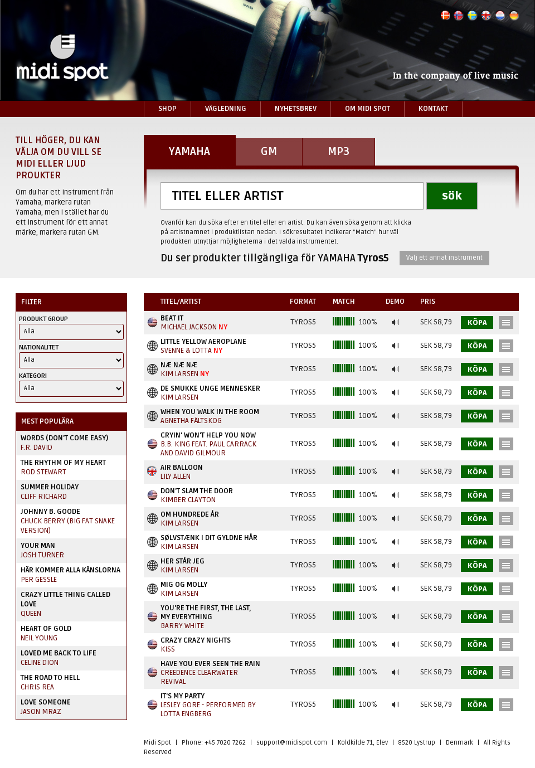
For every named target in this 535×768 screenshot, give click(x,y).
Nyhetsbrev (296, 108)
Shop (167, 108)
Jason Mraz (41, 711)
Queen (31, 613)
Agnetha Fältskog (191, 420)
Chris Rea (37, 687)
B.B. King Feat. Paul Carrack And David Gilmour (208, 449)
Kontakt (433, 108)
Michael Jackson (188, 327)
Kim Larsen (179, 374)
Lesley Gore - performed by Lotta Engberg (208, 709)
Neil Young (39, 638)
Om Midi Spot (367, 108)
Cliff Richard (44, 496)
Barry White (182, 625)
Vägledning (225, 108)
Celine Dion (40, 662)
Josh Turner (42, 555)
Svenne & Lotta (186, 350)
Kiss (167, 649)
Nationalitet (39, 347)
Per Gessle (39, 579)
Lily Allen (175, 476)
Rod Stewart (43, 472)
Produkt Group (43, 319)
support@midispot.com (291, 742)
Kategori (33, 376)
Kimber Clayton (188, 499)
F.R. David (36, 447)
